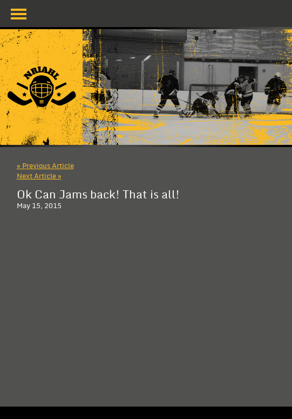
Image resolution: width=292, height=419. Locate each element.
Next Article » (39, 176)
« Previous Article (45, 166)
